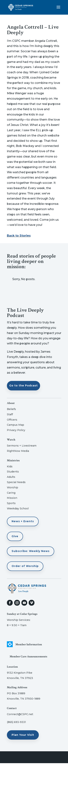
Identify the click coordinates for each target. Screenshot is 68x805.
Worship (12, 487)
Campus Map (15, 424)
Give (15, 536)
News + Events (23, 521)
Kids (10, 466)
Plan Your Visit (23, 734)
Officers (12, 419)
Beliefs (11, 409)
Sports (11, 503)
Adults (11, 477)
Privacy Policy (16, 430)
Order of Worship (25, 566)
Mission (12, 498)
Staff (10, 414)
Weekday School (18, 508)
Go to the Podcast (23, 385)
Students (13, 471)
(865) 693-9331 (16, 722)
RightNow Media (18, 451)
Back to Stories (19, 235)
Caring (11, 492)
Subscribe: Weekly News (31, 551)
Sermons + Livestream (21, 445)
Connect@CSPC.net (20, 714)
